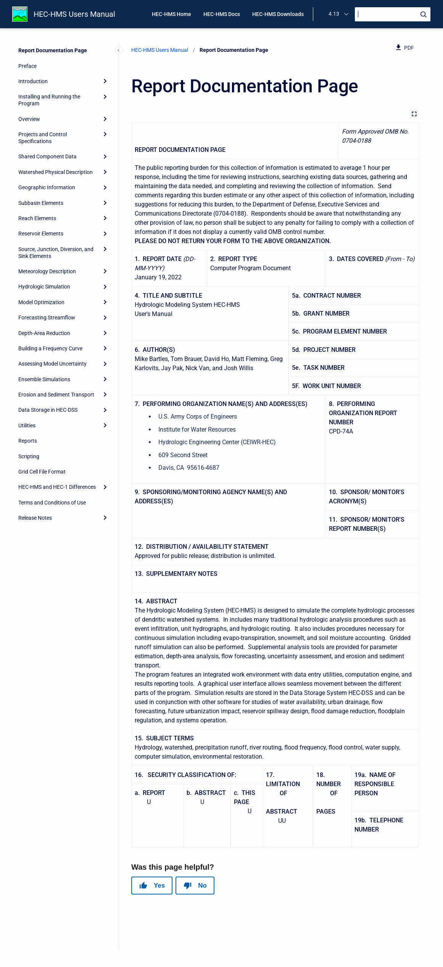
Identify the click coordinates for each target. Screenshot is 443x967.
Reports (27, 441)
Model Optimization (41, 302)
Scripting (28, 456)
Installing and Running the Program (49, 99)
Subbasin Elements (40, 203)
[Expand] (105, 81)
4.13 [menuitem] (334, 14)
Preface (27, 66)
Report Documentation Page (52, 50)
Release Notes (35, 518)
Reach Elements (37, 218)
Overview (29, 119)
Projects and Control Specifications (42, 137)
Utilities (26, 425)
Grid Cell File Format (42, 472)
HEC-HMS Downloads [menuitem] (278, 14)
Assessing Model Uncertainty (52, 364)
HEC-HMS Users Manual (74, 14)
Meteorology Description (47, 271)
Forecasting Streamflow (46, 317)
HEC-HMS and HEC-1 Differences (57, 487)
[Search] (392, 14)
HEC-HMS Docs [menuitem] (221, 14)
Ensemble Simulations (44, 379)
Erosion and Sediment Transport (56, 395)
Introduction (33, 81)
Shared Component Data (47, 156)
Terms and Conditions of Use (52, 503)
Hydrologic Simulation (44, 287)
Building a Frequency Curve (50, 348)
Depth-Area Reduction (44, 333)
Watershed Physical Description (55, 172)
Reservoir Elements (40, 233)
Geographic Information (46, 187)
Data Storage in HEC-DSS (47, 410)
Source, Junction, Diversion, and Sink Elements (55, 252)
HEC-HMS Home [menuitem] (171, 14)
